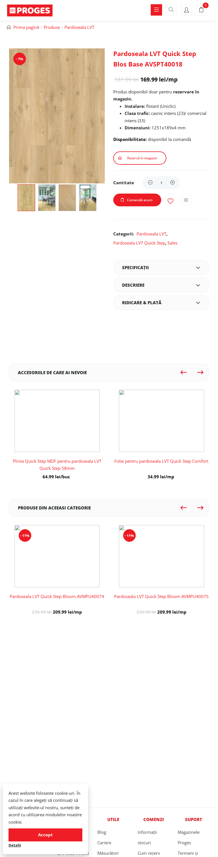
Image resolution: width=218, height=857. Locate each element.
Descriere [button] (161, 285)
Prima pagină (26, 27)
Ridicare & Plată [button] (161, 302)
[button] (201, 10)
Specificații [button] (161, 267)
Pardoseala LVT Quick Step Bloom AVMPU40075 (161, 596)
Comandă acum (139, 200)
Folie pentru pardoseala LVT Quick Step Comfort (161, 461)
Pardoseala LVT (79, 27)
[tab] (161, 267)
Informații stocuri (147, 837)
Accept (45, 834)
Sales (172, 243)
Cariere (104, 842)
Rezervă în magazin (142, 158)
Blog (101, 832)
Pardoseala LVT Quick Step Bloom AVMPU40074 (57, 596)
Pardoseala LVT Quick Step (139, 243)
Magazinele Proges (189, 837)
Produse (52, 27)
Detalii (15, 845)
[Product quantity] (161, 183)
